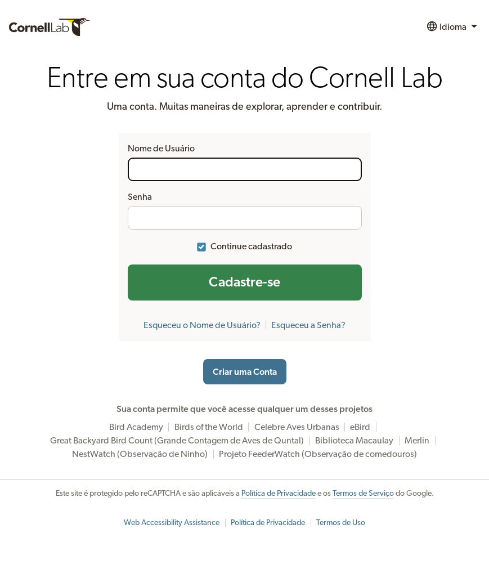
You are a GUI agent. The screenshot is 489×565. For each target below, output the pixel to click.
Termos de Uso (340, 523)
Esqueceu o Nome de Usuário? (202, 325)
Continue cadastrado (251, 246)
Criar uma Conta (245, 371)
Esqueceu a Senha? (308, 325)
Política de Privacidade (278, 493)
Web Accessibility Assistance (171, 523)
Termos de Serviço (363, 493)
